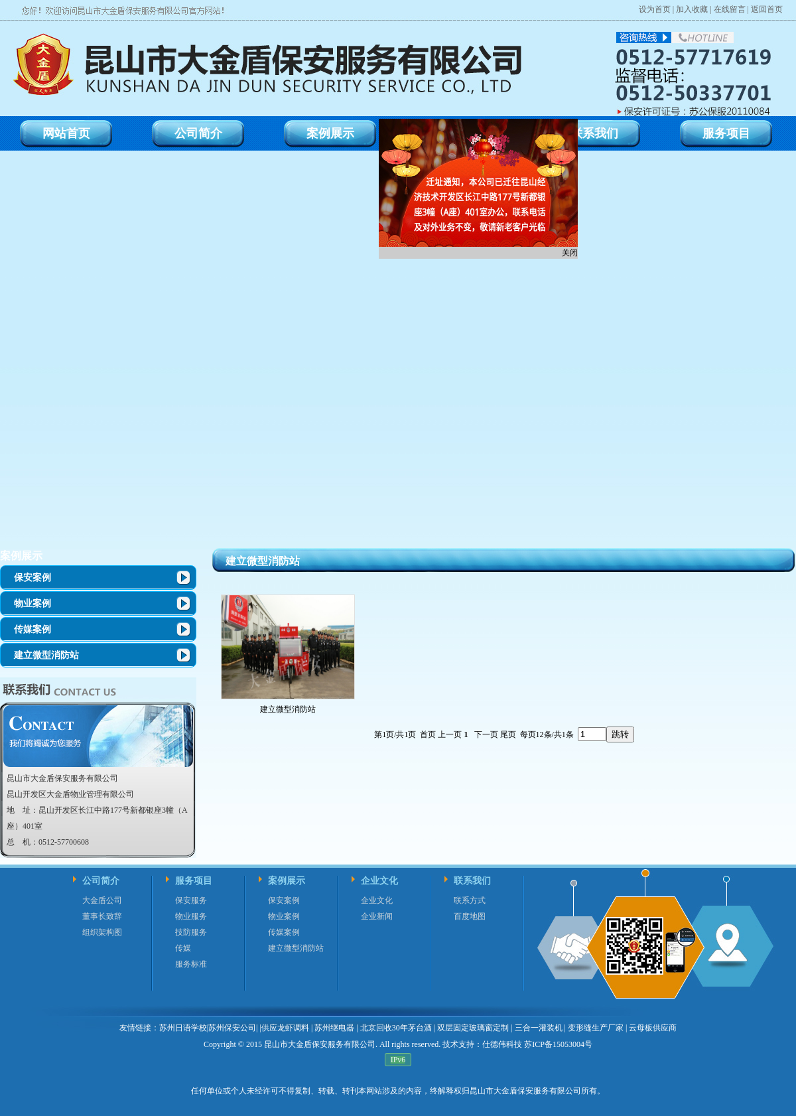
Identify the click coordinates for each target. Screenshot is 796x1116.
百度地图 (470, 916)
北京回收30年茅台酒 (396, 1027)
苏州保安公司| (232, 1027)
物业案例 (32, 603)
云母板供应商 (653, 1027)
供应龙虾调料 (285, 1027)
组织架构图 (102, 932)
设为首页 (655, 9)
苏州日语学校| (183, 1027)
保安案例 (32, 578)
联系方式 (470, 900)
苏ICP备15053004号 (557, 1044)
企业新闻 (377, 916)
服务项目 (193, 881)
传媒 (183, 948)
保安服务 (191, 900)
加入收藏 (692, 9)
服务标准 (191, 964)
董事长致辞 (102, 916)
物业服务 (191, 916)
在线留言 (730, 9)
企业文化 (379, 881)
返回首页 (767, 9)
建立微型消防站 (46, 655)
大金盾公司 (102, 900)
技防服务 (191, 932)
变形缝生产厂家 (596, 1027)
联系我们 (472, 881)
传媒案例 (32, 629)
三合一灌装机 (539, 1027)
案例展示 (21, 555)
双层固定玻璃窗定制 (473, 1027)
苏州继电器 (334, 1027)
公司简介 (100, 881)
